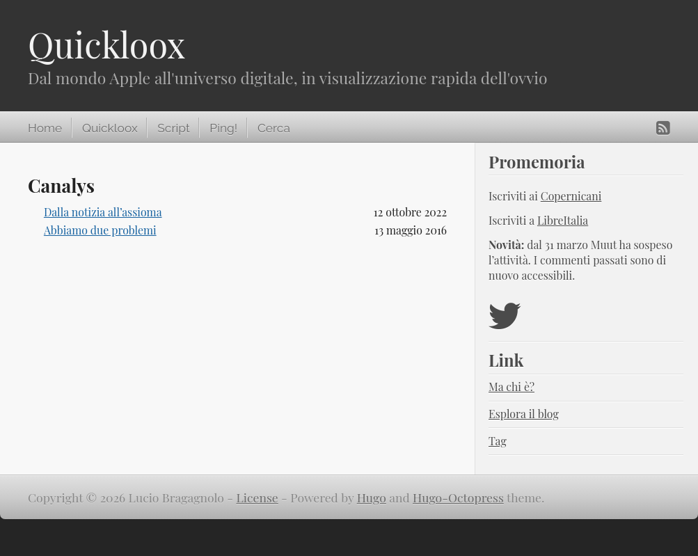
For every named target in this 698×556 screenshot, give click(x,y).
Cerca (273, 128)
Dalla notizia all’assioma (103, 212)
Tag (498, 441)
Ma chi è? (511, 386)
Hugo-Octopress (458, 497)
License (257, 497)
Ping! (223, 128)
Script (173, 128)
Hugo (371, 497)
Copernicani (571, 196)
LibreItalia (562, 220)
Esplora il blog (524, 413)
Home (45, 128)
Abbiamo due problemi (100, 230)
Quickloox (106, 44)
